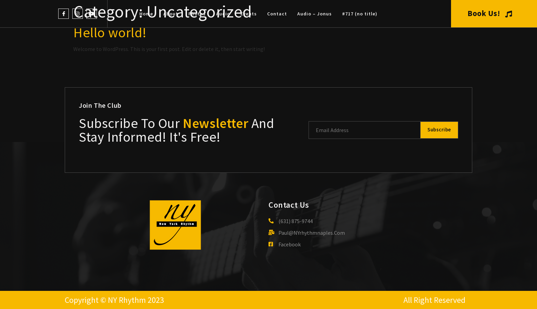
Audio (223, 14)
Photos (197, 14)
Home (146, 14)
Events (248, 14)
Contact (277, 14)
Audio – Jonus (314, 14)
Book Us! (489, 13)
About (170, 14)
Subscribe (438, 130)
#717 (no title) (359, 14)
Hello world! (109, 32)
